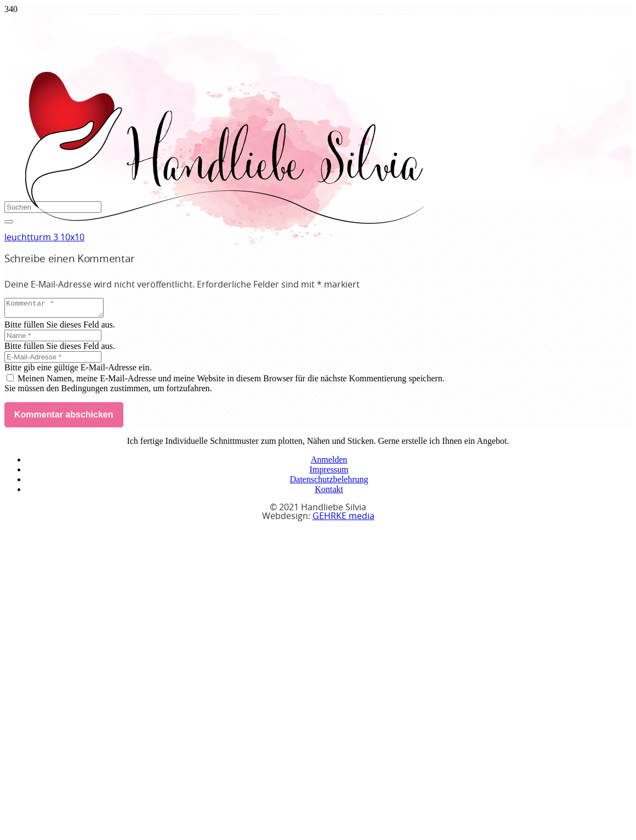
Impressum (328, 472)
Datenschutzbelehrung (328, 482)
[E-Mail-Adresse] (52, 360)
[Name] (52, 339)
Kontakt (329, 492)
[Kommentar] (59, 309)
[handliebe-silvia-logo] (223, 242)
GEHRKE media (343, 519)
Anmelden (329, 462)
